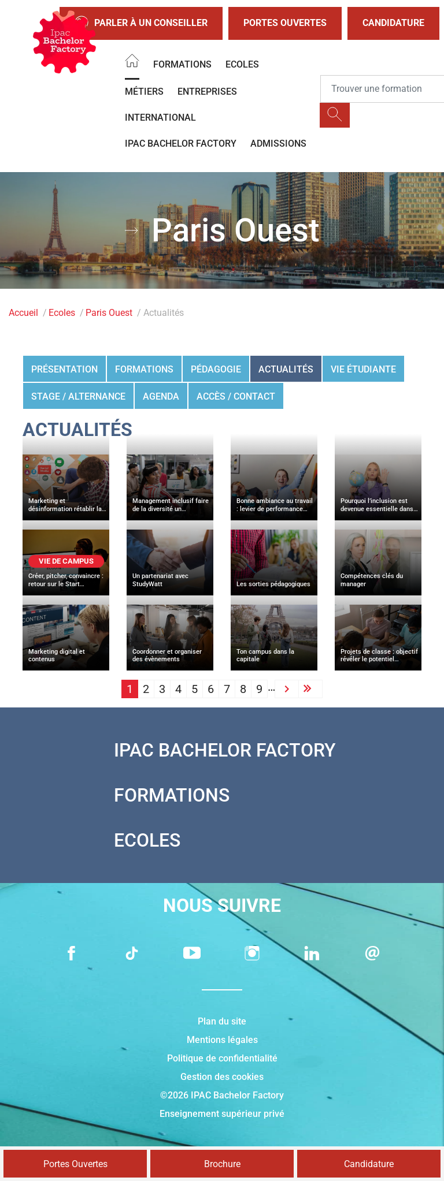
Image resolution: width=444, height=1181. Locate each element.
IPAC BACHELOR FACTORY (180, 143)
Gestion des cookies (222, 1076)
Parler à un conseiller (141, 23)
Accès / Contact (236, 396)
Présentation (64, 369)
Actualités (285, 369)
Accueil (23, 312)
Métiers (144, 91)
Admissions (278, 143)
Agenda (161, 396)
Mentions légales (222, 1039)
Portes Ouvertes (285, 22)
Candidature (393, 22)
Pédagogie (216, 369)
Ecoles (242, 64)
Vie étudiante (363, 369)
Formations (182, 64)
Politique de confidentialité (222, 1058)
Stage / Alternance (78, 396)
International (160, 117)
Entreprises (207, 91)
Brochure (222, 1163)
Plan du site (222, 1021)
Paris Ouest (109, 312)
